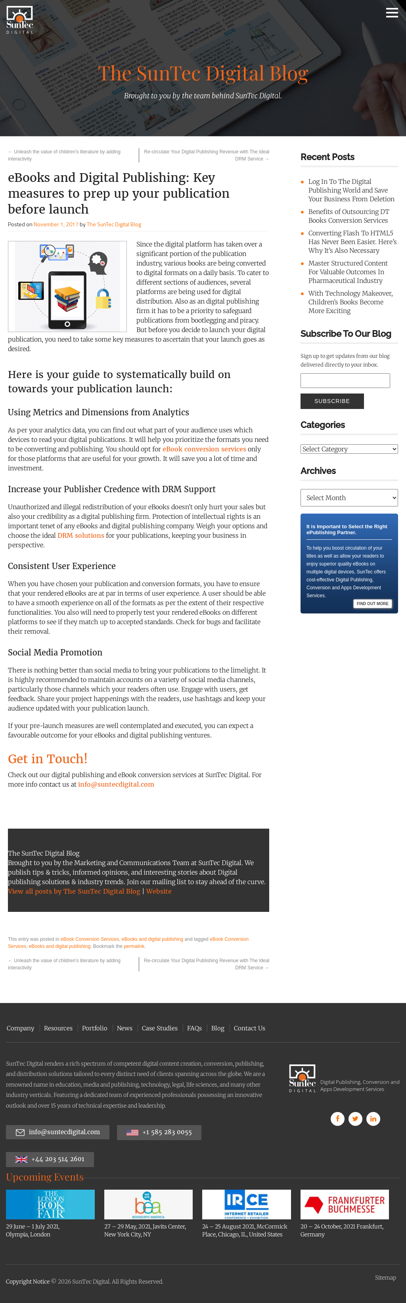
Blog (217, 1028)
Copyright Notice (28, 1281)
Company (20, 1028)
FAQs (193, 1028)
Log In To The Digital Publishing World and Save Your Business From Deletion (351, 190)
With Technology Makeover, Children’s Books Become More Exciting (350, 302)
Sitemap (385, 1277)
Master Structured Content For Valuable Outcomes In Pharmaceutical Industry (348, 272)
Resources (57, 1028)
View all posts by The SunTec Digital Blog (74, 891)
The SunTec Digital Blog (114, 224)
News (124, 1028)
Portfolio (94, 1028)
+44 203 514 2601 (49, 1159)
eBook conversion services (204, 449)
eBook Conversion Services (90, 939)
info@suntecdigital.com (116, 784)
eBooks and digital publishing (152, 939)
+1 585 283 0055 (159, 1133)
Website (159, 891)
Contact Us (248, 1028)
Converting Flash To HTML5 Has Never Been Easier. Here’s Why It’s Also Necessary (352, 241)
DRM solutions (80, 535)
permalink (134, 946)
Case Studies (159, 1028)
